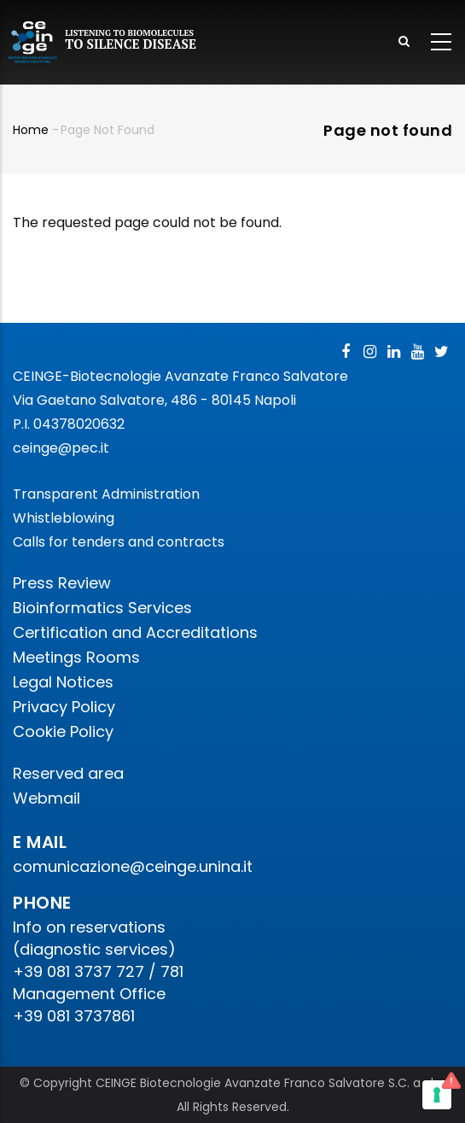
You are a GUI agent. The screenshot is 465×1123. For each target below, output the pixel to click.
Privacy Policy (64, 706)
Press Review (62, 583)
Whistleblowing (63, 518)
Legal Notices (63, 682)
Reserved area (68, 773)
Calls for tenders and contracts (118, 542)
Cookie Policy (63, 731)
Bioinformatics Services (102, 607)
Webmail (46, 798)
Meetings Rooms (76, 657)
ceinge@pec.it (61, 448)
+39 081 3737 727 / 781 (98, 971)
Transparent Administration (106, 494)
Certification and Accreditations (135, 632)
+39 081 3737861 (74, 1015)
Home (31, 129)
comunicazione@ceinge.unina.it (135, 866)
